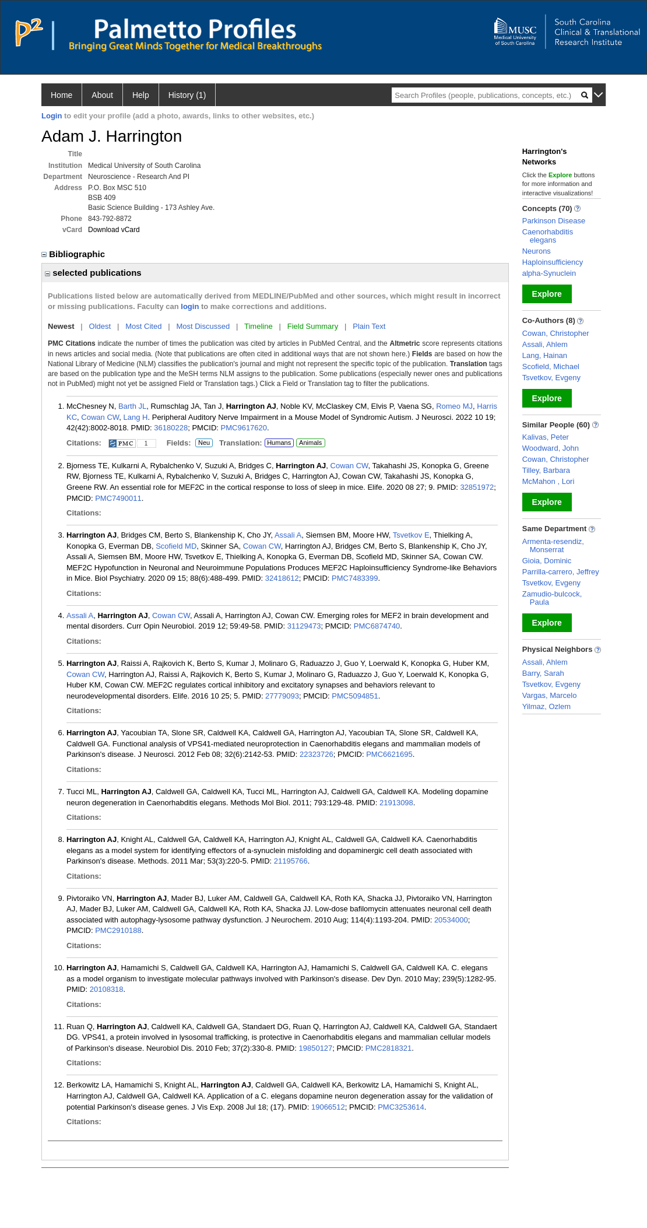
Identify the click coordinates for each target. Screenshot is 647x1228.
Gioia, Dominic (547, 560)
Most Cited (143, 326)
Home (61, 95)
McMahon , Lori (548, 481)
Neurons (536, 251)
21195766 (291, 861)
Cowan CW (100, 417)
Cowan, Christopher (555, 333)
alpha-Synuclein (549, 273)
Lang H (136, 417)
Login (51, 115)
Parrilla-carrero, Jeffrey (560, 571)
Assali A (288, 535)
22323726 (316, 754)
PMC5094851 (355, 696)
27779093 (282, 696)
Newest (61, 326)
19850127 (315, 1048)
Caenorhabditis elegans (547, 235)
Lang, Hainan (544, 355)
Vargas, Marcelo (549, 695)
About (102, 95)
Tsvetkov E (411, 535)
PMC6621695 (389, 754)
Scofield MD (176, 546)
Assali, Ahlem (545, 344)
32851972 (477, 487)
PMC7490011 (118, 498)
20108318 (107, 989)
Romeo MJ (454, 406)
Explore (547, 294)
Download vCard (114, 230)
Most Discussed (203, 326)
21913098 (396, 802)
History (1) (187, 95)
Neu (202, 443)
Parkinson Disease (553, 220)
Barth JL (132, 406)
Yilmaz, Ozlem (546, 706)
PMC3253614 (401, 1107)
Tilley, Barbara (546, 470)
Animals (310, 442)
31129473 (304, 626)
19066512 (328, 1107)
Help (140, 95)
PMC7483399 (355, 578)
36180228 (171, 427)
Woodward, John (550, 448)
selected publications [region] (93, 273)
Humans (279, 442)
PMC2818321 (388, 1048)
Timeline (258, 326)
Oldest (100, 326)
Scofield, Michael (550, 366)
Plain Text (369, 326)
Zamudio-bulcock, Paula (552, 598)
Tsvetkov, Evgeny (551, 377)
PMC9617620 (244, 427)
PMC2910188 (118, 930)
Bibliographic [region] (74, 254)
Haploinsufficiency (552, 262)
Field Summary (312, 326)
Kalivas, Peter (545, 437)
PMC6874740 (377, 626)
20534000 (451, 919)
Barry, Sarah (543, 673)
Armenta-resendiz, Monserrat (553, 545)
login (190, 306)
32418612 (282, 578)
